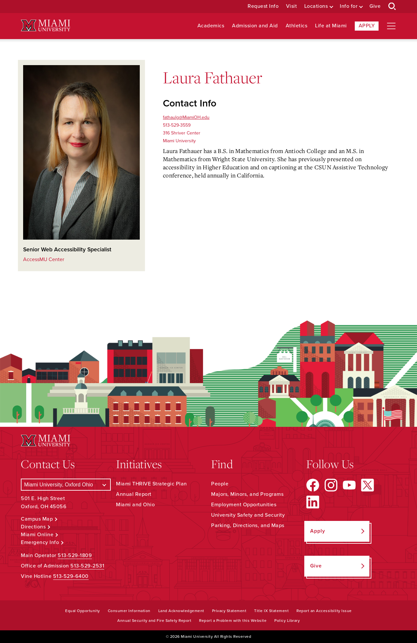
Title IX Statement (271, 610)
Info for (348, 6)
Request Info (263, 6)
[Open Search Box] (392, 6)
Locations (316, 6)
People (219, 484)
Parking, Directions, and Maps (247, 525)
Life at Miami (331, 26)
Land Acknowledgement (181, 610)
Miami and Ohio (135, 504)
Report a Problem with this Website (232, 620)
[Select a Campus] (66, 485)
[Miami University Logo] (45, 26)
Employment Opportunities (243, 504)
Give (375, 6)
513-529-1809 (75, 555)
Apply (367, 25)
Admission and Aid (255, 26)
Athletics (297, 26)
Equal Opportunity (82, 610)
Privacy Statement (229, 610)
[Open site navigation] (391, 26)
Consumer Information (129, 610)
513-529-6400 (71, 576)
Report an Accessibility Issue (324, 610)
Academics (210, 26)
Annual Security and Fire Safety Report (154, 620)
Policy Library (287, 620)
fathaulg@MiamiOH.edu (186, 117)
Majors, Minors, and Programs (247, 494)
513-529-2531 (87, 566)
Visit (291, 6)
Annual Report (133, 494)
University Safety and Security (248, 515)
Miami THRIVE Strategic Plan (151, 484)
